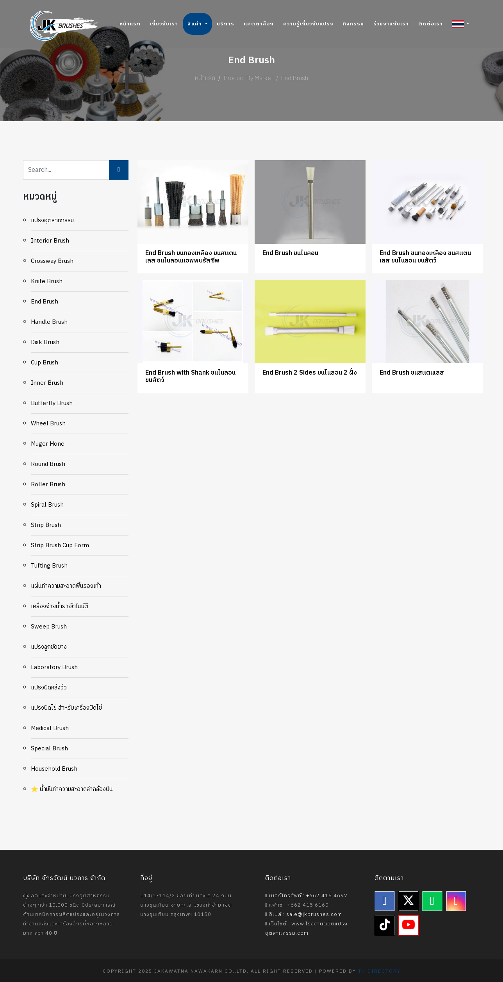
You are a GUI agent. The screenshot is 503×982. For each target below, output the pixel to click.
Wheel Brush (48, 424)
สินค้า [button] (195, 24)
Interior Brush (50, 241)
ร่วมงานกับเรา (391, 24)
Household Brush (54, 769)
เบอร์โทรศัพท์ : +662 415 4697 (306, 895)
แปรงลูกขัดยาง (49, 647)
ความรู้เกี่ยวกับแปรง (308, 24)
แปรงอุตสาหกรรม (52, 220)
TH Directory (379, 971)
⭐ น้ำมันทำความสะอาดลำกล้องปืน (72, 789)
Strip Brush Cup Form (60, 545)
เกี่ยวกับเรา (164, 24)
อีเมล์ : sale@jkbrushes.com (303, 914)
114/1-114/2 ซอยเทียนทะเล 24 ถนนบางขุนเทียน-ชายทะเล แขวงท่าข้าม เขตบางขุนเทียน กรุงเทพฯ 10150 (186, 905)
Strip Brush (46, 525)
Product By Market (248, 78)
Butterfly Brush (52, 403)
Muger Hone (47, 444)
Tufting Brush (49, 566)
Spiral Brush (47, 505)
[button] (461, 24)
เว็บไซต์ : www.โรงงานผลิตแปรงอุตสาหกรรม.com (306, 928)
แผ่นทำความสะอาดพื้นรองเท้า (66, 586)
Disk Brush (45, 342)
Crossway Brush (52, 261)
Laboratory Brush (54, 667)
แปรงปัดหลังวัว (49, 688)
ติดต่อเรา (430, 24)
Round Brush (48, 464)
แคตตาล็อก (259, 24)
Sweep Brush (49, 627)
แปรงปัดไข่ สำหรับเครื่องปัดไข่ (66, 708)
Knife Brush (46, 281)
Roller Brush (48, 484)
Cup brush (44, 363)
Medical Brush (50, 728)
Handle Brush (49, 322)
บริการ (225, 24)
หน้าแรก (130, 24)
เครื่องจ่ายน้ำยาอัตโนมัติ (59, 606)
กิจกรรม (353, 24)
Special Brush (49, 748)
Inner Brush (47, 383)
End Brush (44, 302)
